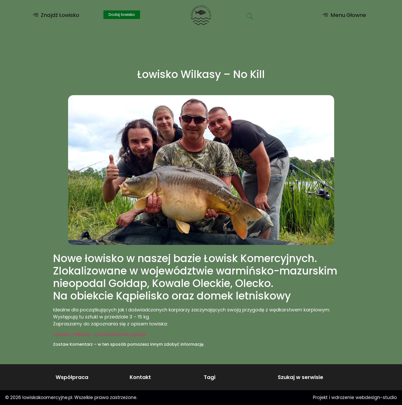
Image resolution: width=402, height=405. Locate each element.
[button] (56, 14)
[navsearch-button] (250, 17)
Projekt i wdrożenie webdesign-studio (355, 397)
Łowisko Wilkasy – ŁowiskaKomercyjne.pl (99, 334)
